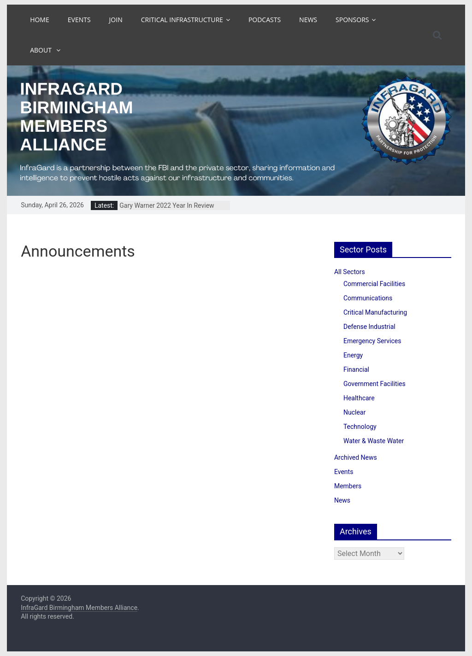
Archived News (355, 457)
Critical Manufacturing (375, 312)
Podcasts (264, 19)
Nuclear (354, 412)
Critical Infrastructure (182, 19)
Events (79, 19)
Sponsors (352, 19)
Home (39, 19)
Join (116, 19)
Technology (360, 426)
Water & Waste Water (373, 441)
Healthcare (359, 398)
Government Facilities (374, 383)
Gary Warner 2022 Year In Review (166, 205)
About (41, 50)
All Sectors (349, 271)
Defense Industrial (369, 326)
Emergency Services (372, 341)
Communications (367, 298)
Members (347, 486)
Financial (356, 369)
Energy (353, 355)
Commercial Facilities (374, 283)
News (308, 19)
